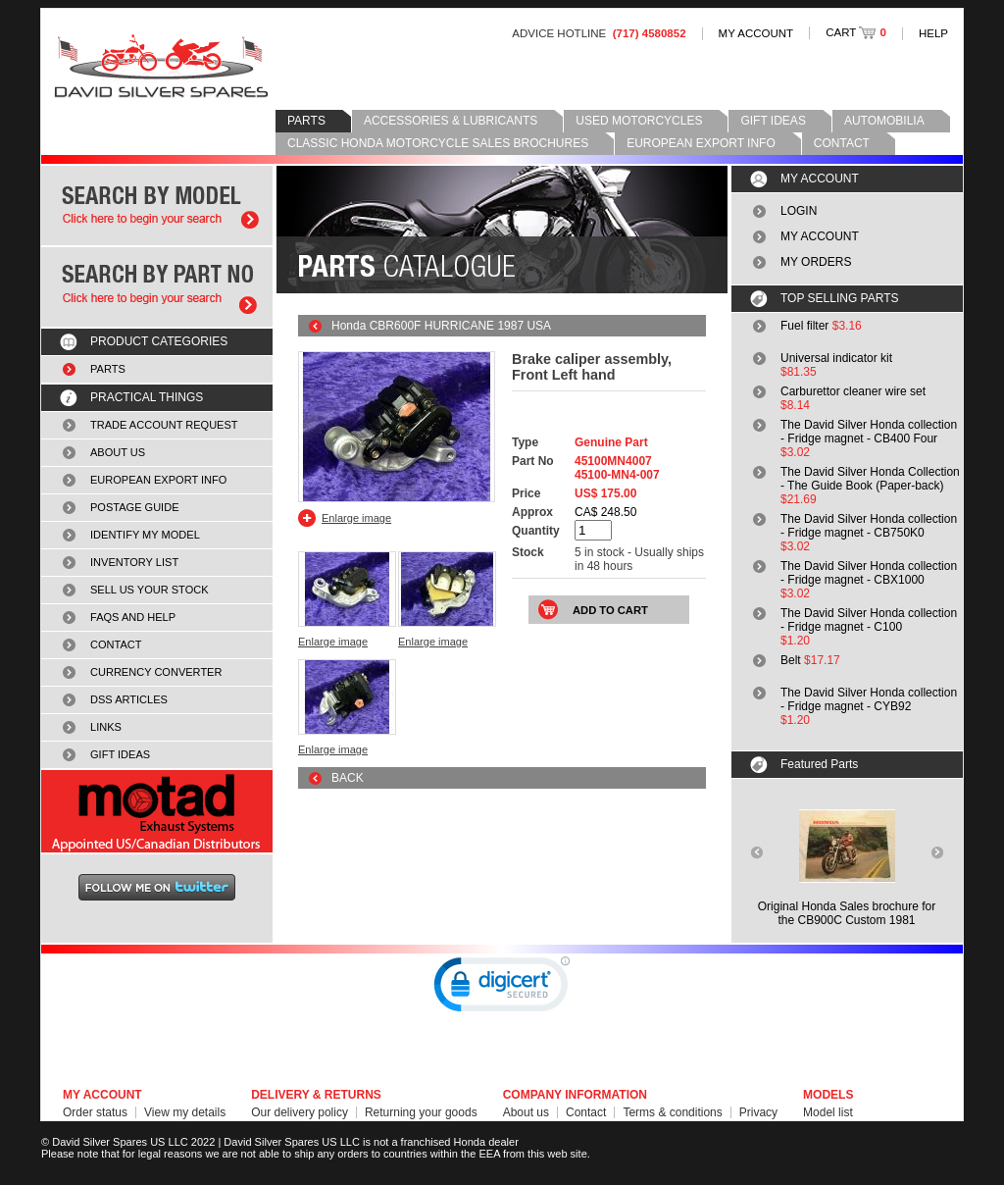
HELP (933, 33)
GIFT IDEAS (772, 121)
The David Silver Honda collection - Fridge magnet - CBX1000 (868, 573)
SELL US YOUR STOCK (149, 589)
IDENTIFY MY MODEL (145, 535)
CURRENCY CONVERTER (156, 672)
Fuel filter (804, 326)
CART (856, 32)
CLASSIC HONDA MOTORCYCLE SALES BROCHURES (437, 143)
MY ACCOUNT (756, 33)
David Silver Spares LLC (161, 66)
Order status (95, 1112)
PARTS (306, 121)
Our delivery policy (299, 1112)
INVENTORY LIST (134, 562)
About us (526, 1112)
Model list (828, 1112)
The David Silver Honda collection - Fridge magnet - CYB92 (868, 699)
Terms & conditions (672, 1112)
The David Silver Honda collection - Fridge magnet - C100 (868, 620)
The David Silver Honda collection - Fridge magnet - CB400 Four (868, 431)
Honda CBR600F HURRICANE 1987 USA (441, 326)
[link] (502, 988)
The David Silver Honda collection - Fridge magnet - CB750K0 (868, 526)
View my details (185, 1112)
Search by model (157, 205)
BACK (347, 778)
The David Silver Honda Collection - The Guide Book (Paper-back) (870, 478)
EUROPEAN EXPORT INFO (701, 143)
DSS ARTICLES (129, 699)
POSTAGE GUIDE (134, 507)
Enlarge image (356, 518)
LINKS (106, 727)
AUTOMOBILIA (884, 121)
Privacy (758, 1112)
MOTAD (157, 811)
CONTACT (842, 143)
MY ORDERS (815, 262)
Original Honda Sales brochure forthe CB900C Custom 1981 (846, 913)
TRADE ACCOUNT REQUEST (164, 425)
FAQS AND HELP (133, 617)
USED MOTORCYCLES (639, 121)
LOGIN (798, 211)
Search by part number (157, 287)
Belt (790, 660)
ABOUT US (117, 452)
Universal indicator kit (836, 358)
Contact (586, 1112)
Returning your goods (421, 1112)
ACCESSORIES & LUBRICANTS (450, 121)
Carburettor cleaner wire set (853, 391)
